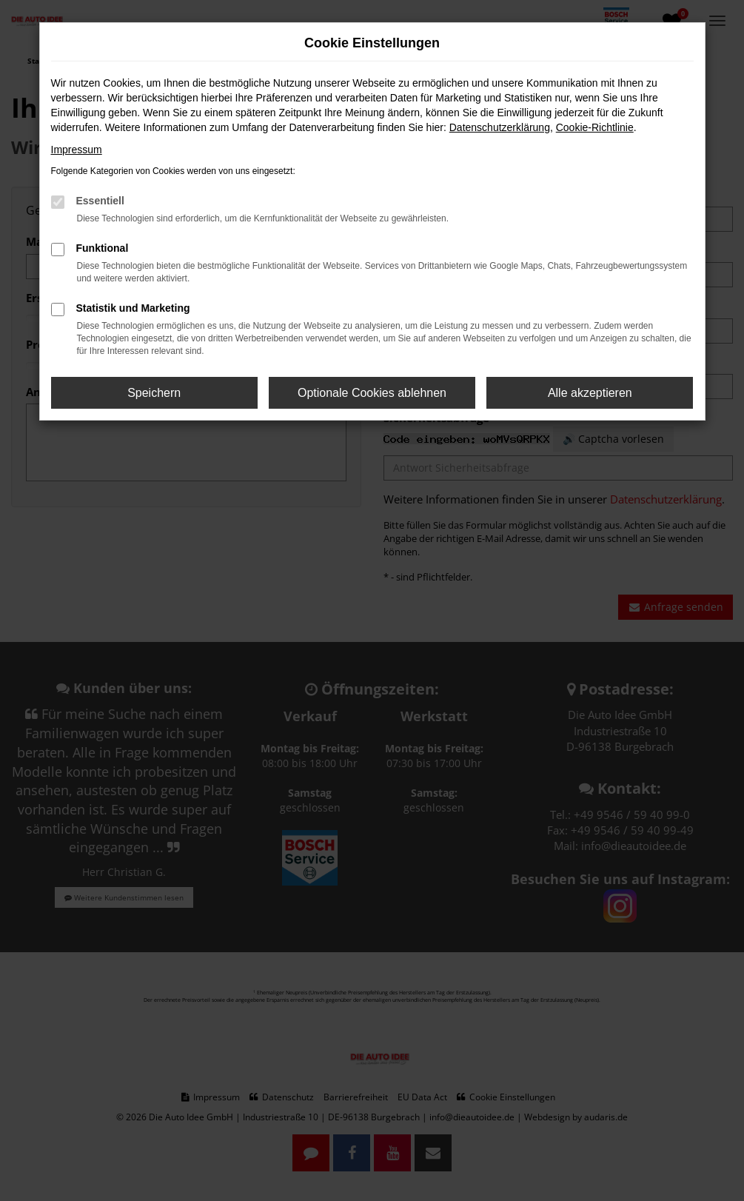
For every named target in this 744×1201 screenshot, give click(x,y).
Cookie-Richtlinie (595, 127)
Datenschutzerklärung (499, 127)
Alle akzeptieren (590, 393)
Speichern (154, 393)
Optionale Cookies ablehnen (372, 393)
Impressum (76, 149)
